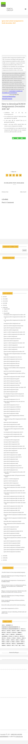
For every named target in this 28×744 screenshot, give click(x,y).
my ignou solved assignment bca (11, 442)
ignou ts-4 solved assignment (11, 345)
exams (3, 634)
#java (3, 625)
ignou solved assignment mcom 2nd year (13, 467)
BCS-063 (13, 630)
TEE (16, 645)
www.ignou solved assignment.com (12, 323)
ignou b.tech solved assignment (11, 340)
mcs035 (3, 643)
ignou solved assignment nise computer (13, 426)
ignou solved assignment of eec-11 (12, 399)
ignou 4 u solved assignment (10, 336)
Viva (23, 645)
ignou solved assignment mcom (11, 461)
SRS (13, 645)
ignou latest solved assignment (11, 483)
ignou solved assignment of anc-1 (11, 404)
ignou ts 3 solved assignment (10, 349)
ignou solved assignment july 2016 (12, 510)
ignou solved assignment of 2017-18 (12, 409)
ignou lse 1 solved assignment (11, 481)
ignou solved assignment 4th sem (12, 361)
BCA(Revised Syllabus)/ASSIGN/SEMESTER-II (10, 628)
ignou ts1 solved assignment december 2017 (14, 351)
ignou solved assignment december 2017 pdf (14, 376)
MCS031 (7, 641)
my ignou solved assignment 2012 (12, 444)
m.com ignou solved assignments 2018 (13, 434)
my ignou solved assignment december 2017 (14, 446)
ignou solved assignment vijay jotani (12, 327)
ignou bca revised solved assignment (12, 371)
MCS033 (17, 641)
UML (19, 645)
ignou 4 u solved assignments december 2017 (14, 332)
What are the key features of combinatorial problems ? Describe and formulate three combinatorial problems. (13, 586)
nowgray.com (19, 736)
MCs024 (3, 641)
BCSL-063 (14, 632)
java (7, 634)
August (5, 309)
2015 (4, 560)
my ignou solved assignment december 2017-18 (15, 448)
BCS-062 (8, 630)
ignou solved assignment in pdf (11, 527)
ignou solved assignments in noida (12, 424)
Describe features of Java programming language (13, 572)
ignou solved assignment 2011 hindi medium (14, 547)
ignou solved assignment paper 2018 (12, 383)
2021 (4, 303)
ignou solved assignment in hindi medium (14, 549)
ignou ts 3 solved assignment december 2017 (14, 343)
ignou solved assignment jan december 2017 (14, 490)
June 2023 (12, 634)
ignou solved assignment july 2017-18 (12, 508)
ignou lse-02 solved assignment (11, 478)
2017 (4, 555)
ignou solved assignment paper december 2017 (15, 387)
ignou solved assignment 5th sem (11, 363)
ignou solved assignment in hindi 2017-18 (13, 531)
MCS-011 (10, 636)
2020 (4, 305)
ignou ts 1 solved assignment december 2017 (14, 347)
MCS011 (13, 638)
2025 (4, 296)
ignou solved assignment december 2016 (13, 506)
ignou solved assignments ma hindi (12, 541)
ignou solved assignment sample (11, 365)
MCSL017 (13, 643)
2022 (4, 301)
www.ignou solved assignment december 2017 (14, 314)
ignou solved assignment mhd (11, 463)
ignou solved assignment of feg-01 (12, 411)
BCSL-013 (23, 630)
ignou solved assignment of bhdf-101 (12, 407)
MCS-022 (8, 638)
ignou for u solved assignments (11, 330)
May (5, 311)
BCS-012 (3, 630)
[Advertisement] (13, 38)
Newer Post (5, 192)
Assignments (8, 625)
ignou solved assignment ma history (12, 551)
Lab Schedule (4, 636)
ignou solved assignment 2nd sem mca (13, 359)
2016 (4, 558)
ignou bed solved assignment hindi (12, 543)
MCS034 (22, 641)
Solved (8, 645)
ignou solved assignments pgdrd (11, 378)
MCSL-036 (8, 643)
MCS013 (23, 638)
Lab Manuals (18, 634)
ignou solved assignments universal (12, 338)
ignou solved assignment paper (11, 389)
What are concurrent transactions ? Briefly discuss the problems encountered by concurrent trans (14, 591)
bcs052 (18, 630)
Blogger (17, 652)
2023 (4, 299)
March (5, 313)
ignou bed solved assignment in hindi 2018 (14, 512)
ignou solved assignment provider (12, 385)
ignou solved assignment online (11, 413)
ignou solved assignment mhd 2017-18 (12, 457)
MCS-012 (16, 636)
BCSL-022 (8, 632)
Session (3, 645)
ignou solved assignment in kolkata (12, 485)
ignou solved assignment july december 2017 (14, 498)
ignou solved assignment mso (11, 452)
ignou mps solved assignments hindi (12, 535)
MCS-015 (3, 638)
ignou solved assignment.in (10, 529)
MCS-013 (21, 636)
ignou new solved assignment (11, 422)
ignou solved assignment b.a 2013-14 (9, 608)
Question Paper (20, 643)
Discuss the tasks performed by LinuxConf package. (13, 605)
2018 (4, 307)
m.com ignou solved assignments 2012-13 (13, 432)
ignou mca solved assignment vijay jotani (13, 325)
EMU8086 (19, 632)
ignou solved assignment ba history (12, 545)
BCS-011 (22, 628)
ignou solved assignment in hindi (11, 533)
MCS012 (18, 638)
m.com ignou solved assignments (11, 439)
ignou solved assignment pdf (10, 391)
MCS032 (13, 641)
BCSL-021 (3, 632)
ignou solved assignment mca (11, 470)
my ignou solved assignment (10, 450)
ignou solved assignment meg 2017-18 (12, 465)
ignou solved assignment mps (11, 459)
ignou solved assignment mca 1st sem (13, 357)
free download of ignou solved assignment (14, 393)
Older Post (22, 192)
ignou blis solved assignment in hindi (12, 521)
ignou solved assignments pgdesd (12, 381)
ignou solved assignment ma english (12, 454)
